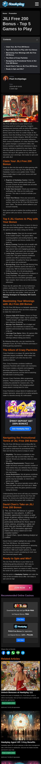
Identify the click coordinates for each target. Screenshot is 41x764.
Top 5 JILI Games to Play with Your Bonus (21, 50)
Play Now (20, 619)
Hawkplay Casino (21, 574)
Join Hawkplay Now (20, 429)
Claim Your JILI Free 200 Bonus (17, 47)
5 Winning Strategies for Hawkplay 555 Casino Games (19, 295)
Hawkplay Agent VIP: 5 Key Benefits (18, 742)
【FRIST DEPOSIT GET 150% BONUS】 (20, 422)
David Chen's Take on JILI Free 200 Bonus (21, 66)
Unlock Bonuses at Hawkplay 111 (17, 692)
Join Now (21, 640)
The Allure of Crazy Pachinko (17, 58)
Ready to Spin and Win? (15, 69)
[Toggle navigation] (37, 4)
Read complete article (8, 703)
